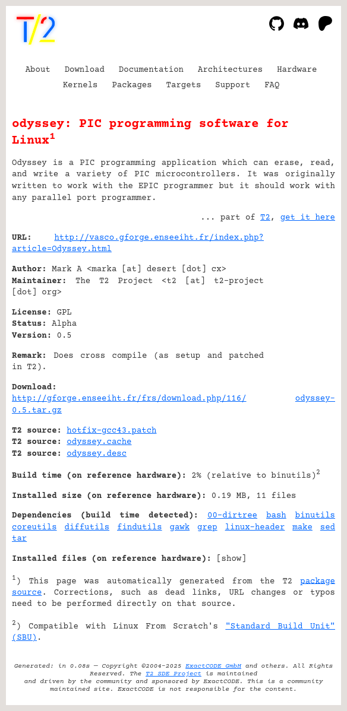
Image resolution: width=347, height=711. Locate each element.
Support (232, 85)
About (38, 70)
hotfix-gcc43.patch (111, 431)
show (232, 559)
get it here (307, 218)
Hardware (297, 70)
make (302, 527)
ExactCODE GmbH (213, 666)
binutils (315, 515)
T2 (265, 218)
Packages (132, 85)
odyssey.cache (99, 442)
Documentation (151, 70)
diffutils (87, 527)
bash (276, 515)
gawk (180, 527)
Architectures (230, 70)
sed (327, 527)
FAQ (271, 85)
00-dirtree (232, 515)
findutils (139, 527)
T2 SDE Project (173, 674)
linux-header (255, 527)
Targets (183, 85)
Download (85, 70)
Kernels (80, 85)
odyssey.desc (97, 454)
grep (207, 527)
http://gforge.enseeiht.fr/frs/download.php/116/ (129, 399)
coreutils (34, 527)
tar (19, 539)
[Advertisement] (299, 310)
